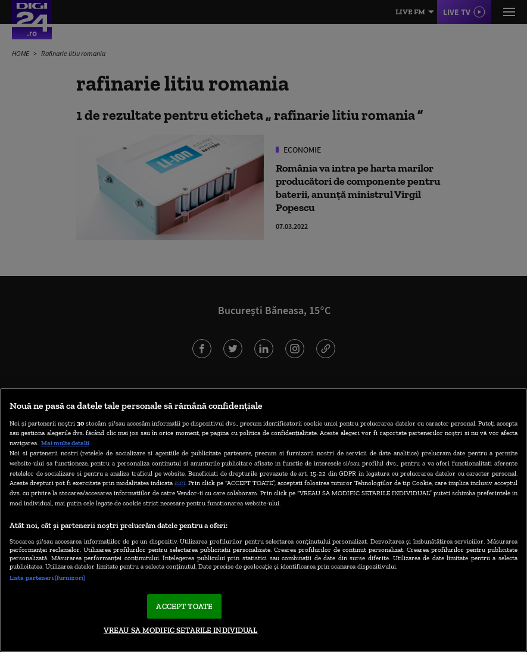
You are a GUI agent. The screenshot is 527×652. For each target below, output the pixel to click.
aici (179, 482)
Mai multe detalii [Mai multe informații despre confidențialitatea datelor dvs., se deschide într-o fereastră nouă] (65, 443)
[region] (263, 520)
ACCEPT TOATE (184, 606)
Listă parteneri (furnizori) (47, 577)
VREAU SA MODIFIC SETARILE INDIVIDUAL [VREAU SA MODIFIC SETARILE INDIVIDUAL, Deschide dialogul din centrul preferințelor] (181, 630)
